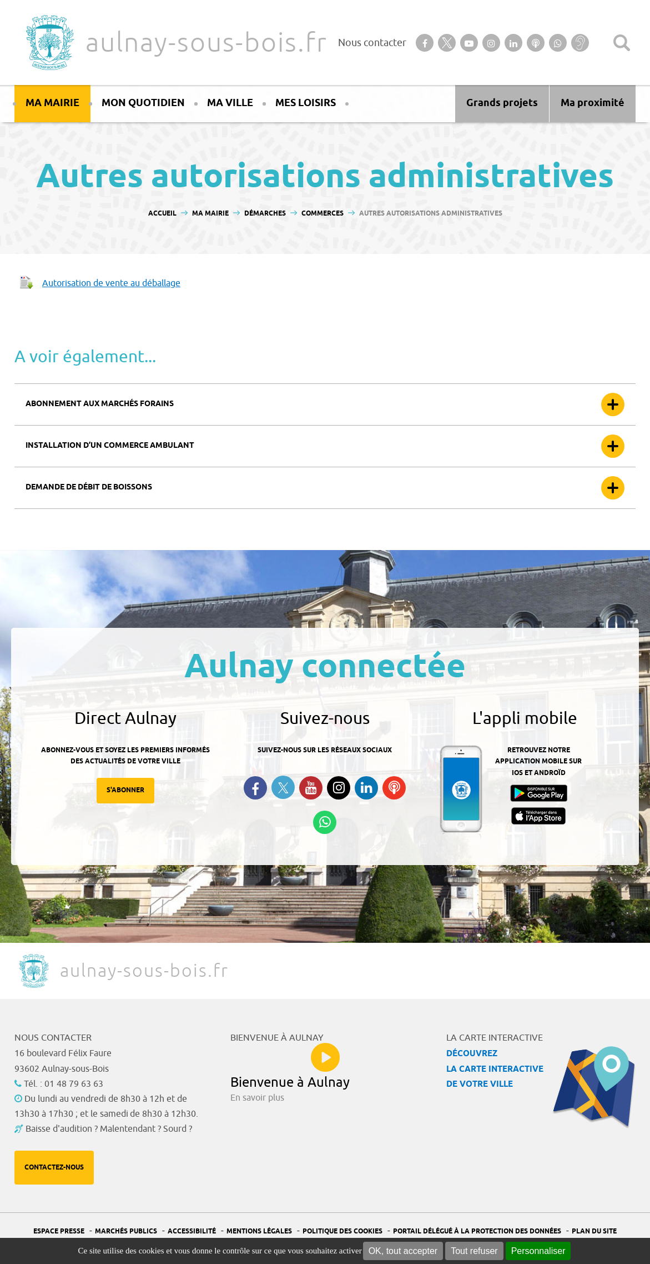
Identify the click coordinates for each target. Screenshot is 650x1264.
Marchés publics (126, 1231)
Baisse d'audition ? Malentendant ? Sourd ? (109, 1129)
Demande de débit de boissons (89, 487)
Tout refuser (474, 1251)
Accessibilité (192, 1231)
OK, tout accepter (403, 1251)
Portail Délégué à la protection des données (477, 1231)
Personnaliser (538, 1251)
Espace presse (58, 1231)
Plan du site (594, 1231)
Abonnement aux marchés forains (100, 404)
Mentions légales (259, 1231)
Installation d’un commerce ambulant (110, 446)
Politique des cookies (342, 1231)
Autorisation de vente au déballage (111, 283)
